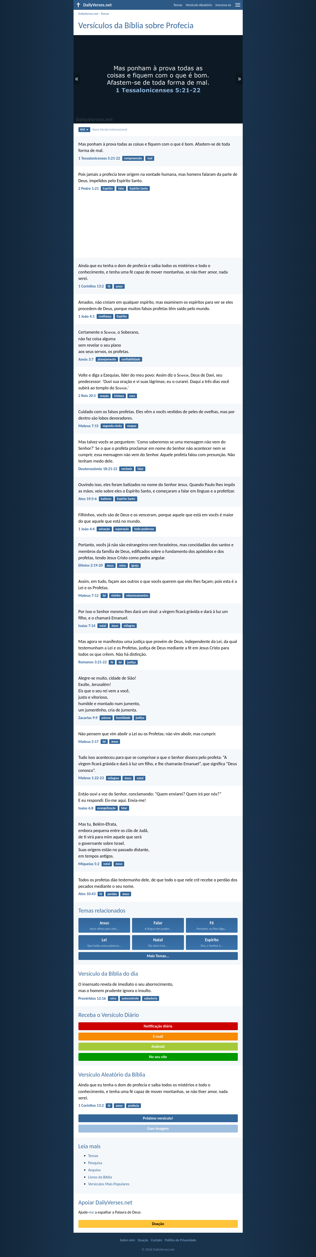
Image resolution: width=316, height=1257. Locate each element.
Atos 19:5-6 (87, 498)
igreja (135, 565)
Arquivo (94, 1170)
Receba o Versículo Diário (108, 1014)
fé (109, 286)
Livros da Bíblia (100, 1177)
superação (122, 529)
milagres (129, 626)
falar (121, 188)
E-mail (158, 1036)
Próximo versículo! (158, 1118)
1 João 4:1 (86, 316)
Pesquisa (95, 1163)
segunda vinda (112, 426)
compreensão (133, 158)
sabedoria (150, 998)
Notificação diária (158, 1026)
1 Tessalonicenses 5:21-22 (99, 158)
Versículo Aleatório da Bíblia (111, 1074)
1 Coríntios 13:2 (91, 286)
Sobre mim (127, 1240)
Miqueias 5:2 (89, 863)
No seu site (158, 1056)
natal (102, 626)
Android (158, 1046)
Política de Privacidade (180, 1240)
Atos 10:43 (87, 893)
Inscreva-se (223, 5)
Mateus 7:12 (88, 595)
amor (119, 286)
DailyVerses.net (88, 13)
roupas (131, 426)
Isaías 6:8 (85, 808)
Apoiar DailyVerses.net (105, 1202)
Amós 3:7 (86, 359)
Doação (158, 1223)
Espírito (108, 188)
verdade (126, 469)
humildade (123, 718)
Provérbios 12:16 (92, 998)
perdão (112, 894)
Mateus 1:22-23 (91, 778)
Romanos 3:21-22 (92, 662)
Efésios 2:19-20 (90, 565)
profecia (133, 1105)
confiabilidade (130, 359)
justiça (131, 662)
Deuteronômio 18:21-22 (98, 468)
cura (132, 396)
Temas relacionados (101, 910)
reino (122, 565)
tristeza (119, 396)
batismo (106, 499)
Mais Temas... (158, 956)
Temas (177, 5)
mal (149, 158)
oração (104, 396)
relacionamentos (137, 595)
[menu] (238, 7)
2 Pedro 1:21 (88, 188)
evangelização (106, 808)
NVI (84, 129)
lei (104, 595)
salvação (104, 529)
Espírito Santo (139, 188)
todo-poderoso (144, 529)
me (91, 1212)
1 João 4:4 (86, 529)
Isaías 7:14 (86, 625)
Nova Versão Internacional (109, 129)
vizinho (116, 595)
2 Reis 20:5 (87, 395)
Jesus (110, 565)
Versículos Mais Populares (109, 1184)
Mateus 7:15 (88, 426)
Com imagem (158, 1128)
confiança (105, 316)
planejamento (107, 359)
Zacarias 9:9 (88, 717)
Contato (156, 1240)
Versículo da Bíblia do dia (108, 973)
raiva (113, 998)
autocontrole (130, 998)
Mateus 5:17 (88, 741)
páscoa (106, 718)
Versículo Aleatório (199, 5)
